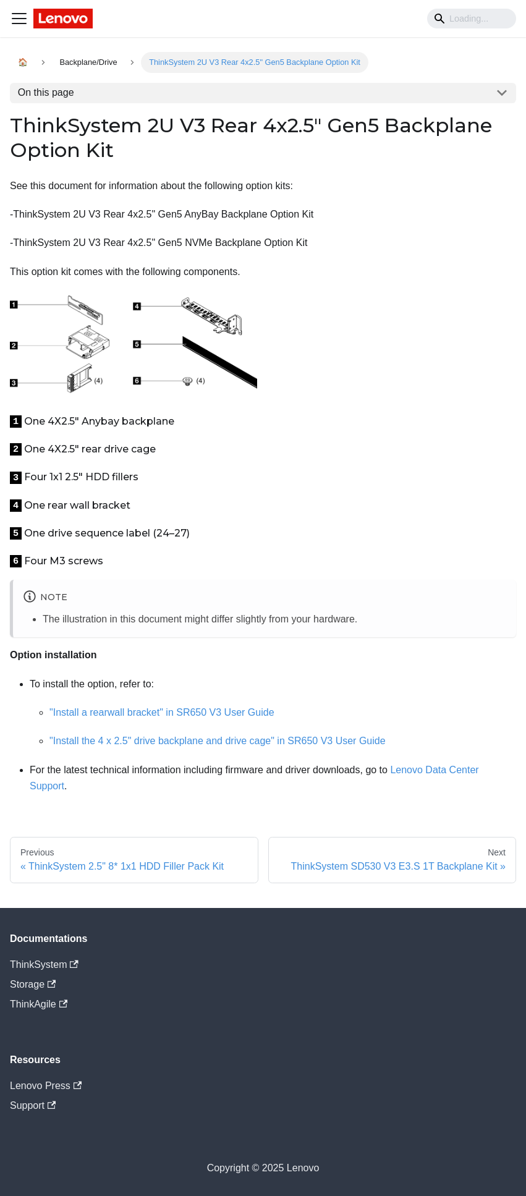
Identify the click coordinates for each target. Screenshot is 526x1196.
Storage (33, 984)
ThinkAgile (38, 1004)
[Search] (471, 18)
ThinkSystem (44, 964)
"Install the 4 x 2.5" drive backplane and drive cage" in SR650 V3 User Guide (217, 741)
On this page (46, 92)
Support (33, 1105)
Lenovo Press (46, 1085)
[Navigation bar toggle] (19, 18)
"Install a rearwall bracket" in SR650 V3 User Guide (161, 712)
